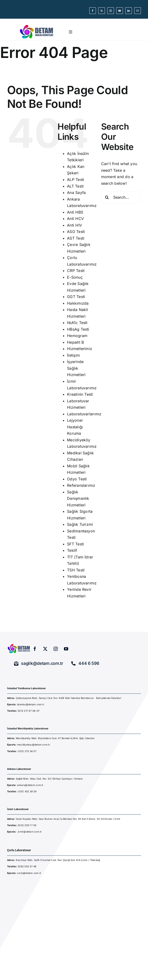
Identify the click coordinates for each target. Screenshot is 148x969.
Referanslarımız (81, 485)
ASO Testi (76, 231)
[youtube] (119, 10)
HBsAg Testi (78, 329)
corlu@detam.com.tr (29, 873)
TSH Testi (76, 570)
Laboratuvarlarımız (84, 414)
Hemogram (77, 335)
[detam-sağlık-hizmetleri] (36, 25)
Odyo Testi (77, 479)
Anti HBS (75, 212)
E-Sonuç (75, 277)
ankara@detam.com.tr (30, 785)
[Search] (107, 197)
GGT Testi (76, 296)
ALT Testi (75, 186)
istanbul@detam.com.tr (30, 704)
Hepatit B (75, 342)
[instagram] (110, 10)
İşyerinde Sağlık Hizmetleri (76, 368)
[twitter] (101, 10)
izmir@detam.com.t (29, 831)
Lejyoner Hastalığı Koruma (75, 427)
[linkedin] (128, 10)
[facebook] (92, 10)
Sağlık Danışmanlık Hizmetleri (78, 498)
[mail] (137, 10)
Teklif (72, 550)
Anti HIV (74, 225)
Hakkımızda (78, 303)
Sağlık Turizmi (80, 524)
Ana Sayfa (76, 192)
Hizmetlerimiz (79, 348)
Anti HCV (75, 218)
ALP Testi (75, 179)
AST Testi (75, 238)
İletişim (73, 355)
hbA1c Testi (77, 322)
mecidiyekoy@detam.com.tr (33, 744)
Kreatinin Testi (80, 394)
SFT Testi (75, 544)
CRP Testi (76, 270)
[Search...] (121, 197)
